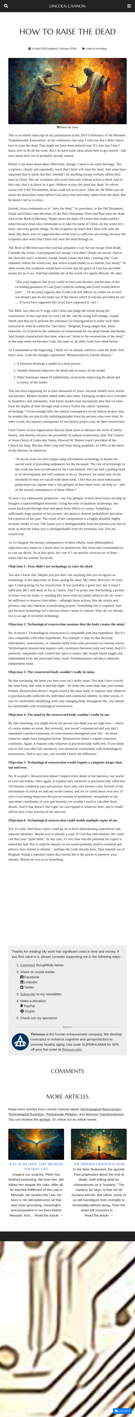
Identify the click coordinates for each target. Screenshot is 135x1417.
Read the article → (49, 1215)
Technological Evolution (26, 1114)
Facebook (29, 977)
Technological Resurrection (100, 1109)
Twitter (27, 987)
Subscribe (28, 994)
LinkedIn (28, 982)
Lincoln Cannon (67, 6)
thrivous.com (72, 1049)
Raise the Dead (67, 127)
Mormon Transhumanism (105, 1114)
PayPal (27, 1006)
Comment (27, 965)
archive (44, 1119)
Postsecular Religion (61, 1114)
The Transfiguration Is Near (98, 1164)
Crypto (27, 1011)
